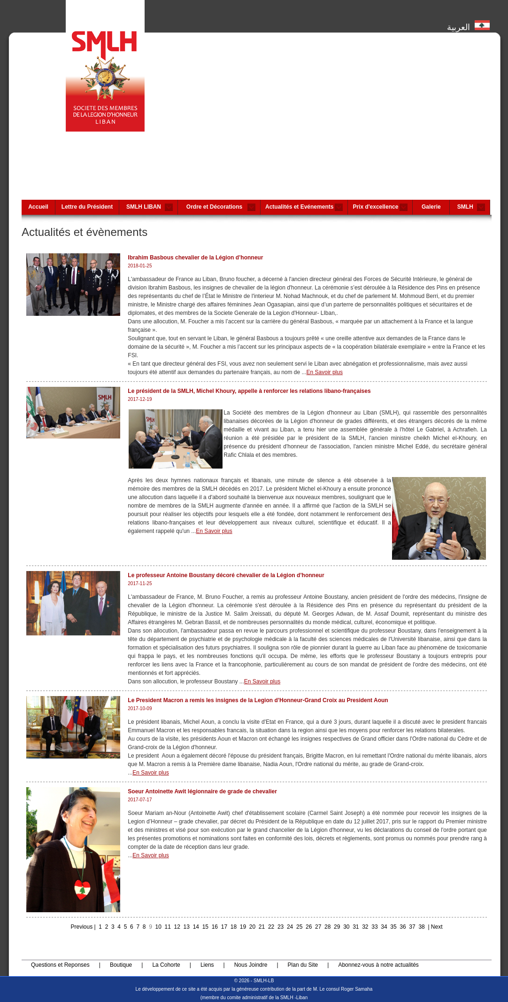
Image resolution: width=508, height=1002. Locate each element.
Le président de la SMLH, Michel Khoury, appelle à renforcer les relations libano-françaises (249, 391)
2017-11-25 (140, 583)
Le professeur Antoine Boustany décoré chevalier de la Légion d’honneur (226, 575)
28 (327, 927)
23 (280, 927)
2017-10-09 (140, 708)
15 (205, 927)
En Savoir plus (325, 372)
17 (224, 927)
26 (309, 927)
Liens (207, 965)
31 (356, 927)
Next (437, 927)
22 (271, 927)
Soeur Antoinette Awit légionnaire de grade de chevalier (202, 791)
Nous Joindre (251, 965)
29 (337, 927)
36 (403, 927)
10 (158, 927)
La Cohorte (166, 965)
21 (262, 927)
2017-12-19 (140, 399)
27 (318, 927)
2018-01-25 (140, 265)
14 (196, 927)
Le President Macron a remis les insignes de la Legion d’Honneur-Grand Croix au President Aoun (258, 700)
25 (299, 927)
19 (243, 927)
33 (374, 927)
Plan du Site (303, 965)
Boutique (121, 965)
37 (412, 927)
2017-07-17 (140, 799)
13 (187, 927)
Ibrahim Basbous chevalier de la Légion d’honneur (195, 257)
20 (252, 927)
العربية (468, 25)
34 (384, 927)
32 (365, 927)
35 (393, 927)
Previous (81, 927)
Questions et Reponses (60, 965)
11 (168, 927)
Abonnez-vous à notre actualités (378, 965)
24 (290, 927)
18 (234, 927)
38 (421, 927)
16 (215, 927)
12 (177, 927)
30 (346, 927)
